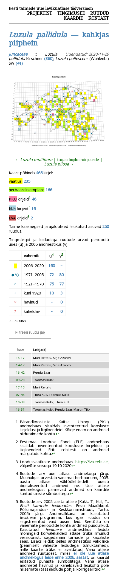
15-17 (20, 358)
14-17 (20, 365)
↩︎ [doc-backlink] (57, 433)
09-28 (20, 380)
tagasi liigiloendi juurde (78, 159)
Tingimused (71, 13)
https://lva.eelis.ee (91, 461)
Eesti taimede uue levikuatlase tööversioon (51, 8)
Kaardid (73, 18)
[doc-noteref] (30, 199)
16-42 (20, 372)
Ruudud (99, 13)
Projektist (39, 13)
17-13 (20, 387)
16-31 (20, 409)
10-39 (20, 402)
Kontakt (98, 18)
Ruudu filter (17, 321)
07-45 (20, 395)
